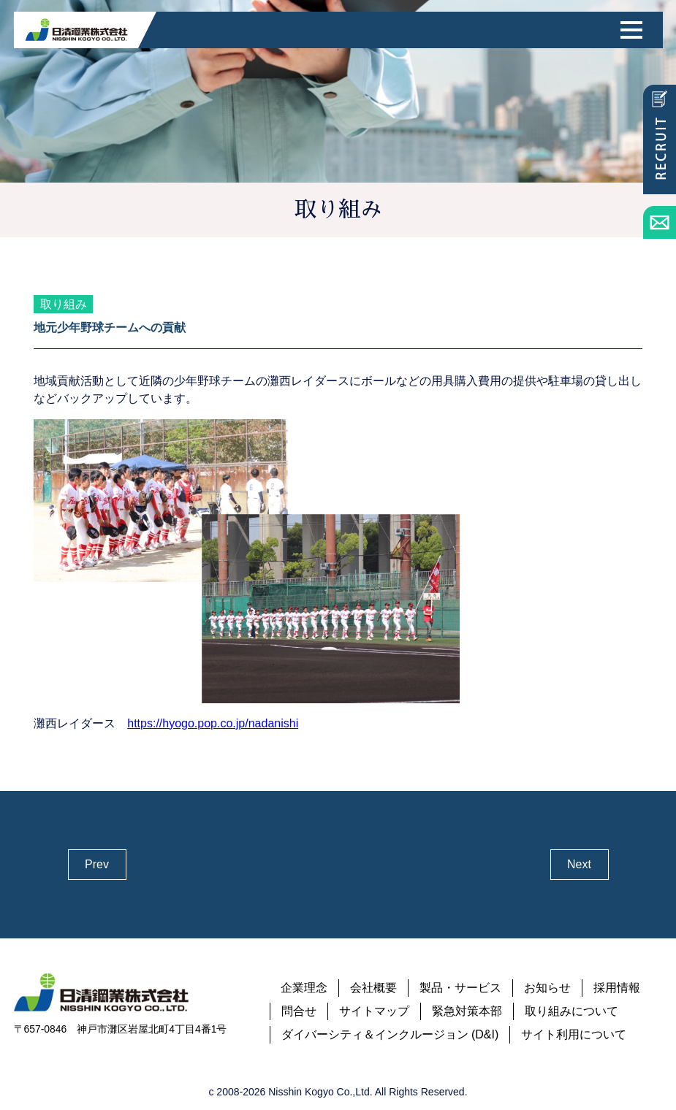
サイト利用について (573, 1034)
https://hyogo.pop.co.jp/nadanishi (212, 723)
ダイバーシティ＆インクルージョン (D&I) (390, 1034)
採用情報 (616, 987)
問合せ (298, 1011)
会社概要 (373, 987)
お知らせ (547, 987)
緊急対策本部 (467, 1011)
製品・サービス (460, 987)
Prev (97, 864)
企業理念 (304, 987)
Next (579, 864)
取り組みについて (571, 1011)
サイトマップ (374, 1011)
